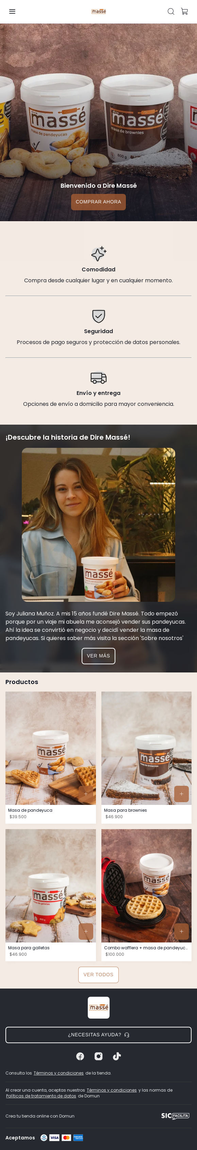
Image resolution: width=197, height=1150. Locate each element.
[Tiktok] (117, 1056)
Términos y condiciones (59, 1073)
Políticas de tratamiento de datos (41, 1096)
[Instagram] (99, 1056)
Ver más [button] (98, 655)
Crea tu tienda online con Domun (40, 1116)
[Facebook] (80, 1056)
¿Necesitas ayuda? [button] (98, 1034)
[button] (12, 11)
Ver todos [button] (98, 974)
